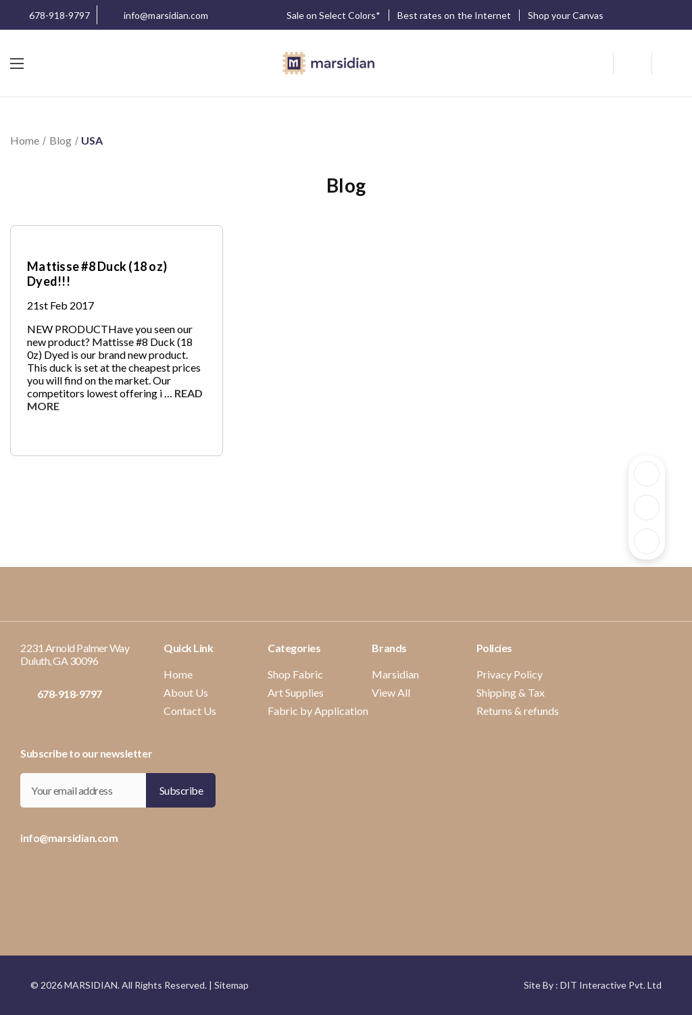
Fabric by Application (318, 710)
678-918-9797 (50, 15)
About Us (186, 692)
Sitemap (231, 985)
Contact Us (190, 710)
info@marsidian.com (156, 16)
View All (391, 692)
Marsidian (395, 674)
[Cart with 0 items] (667, 63)
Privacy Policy (509, 674)
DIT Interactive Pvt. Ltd (611, 985)
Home (178, 674)
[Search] (600, 61)
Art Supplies (296, 692)
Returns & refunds (517, 710)
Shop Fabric (295, 674)
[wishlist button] (632, 63)
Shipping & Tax (510, 692)
